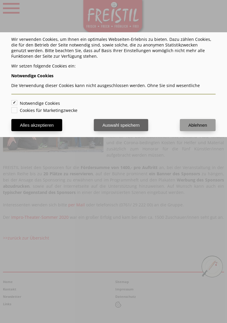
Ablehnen (197, 125)
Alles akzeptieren (36, 125)
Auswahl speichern (121, 125)
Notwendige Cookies (40, 103)
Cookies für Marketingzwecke (48, 110)
